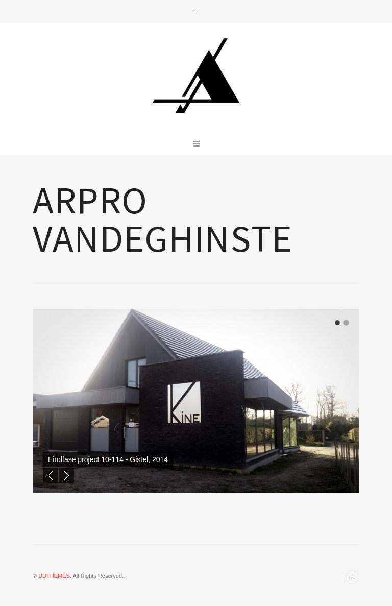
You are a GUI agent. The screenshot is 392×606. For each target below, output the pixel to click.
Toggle (196, 11)
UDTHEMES (54, 576)
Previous (50, 475)
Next (66, 475)
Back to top (352, 577)
